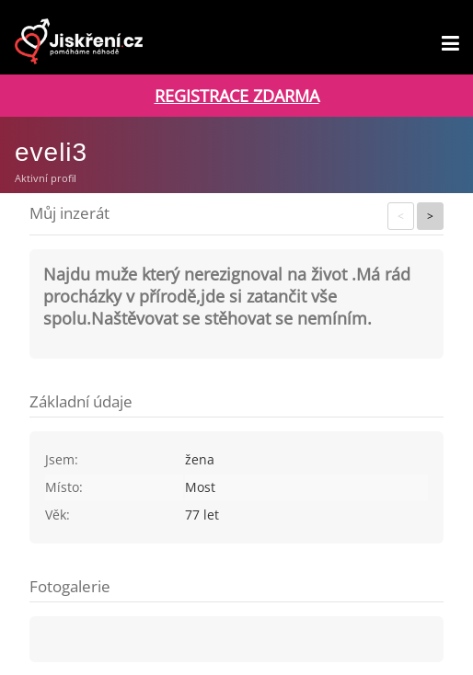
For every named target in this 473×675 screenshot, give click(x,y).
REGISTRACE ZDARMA (237, 96)
